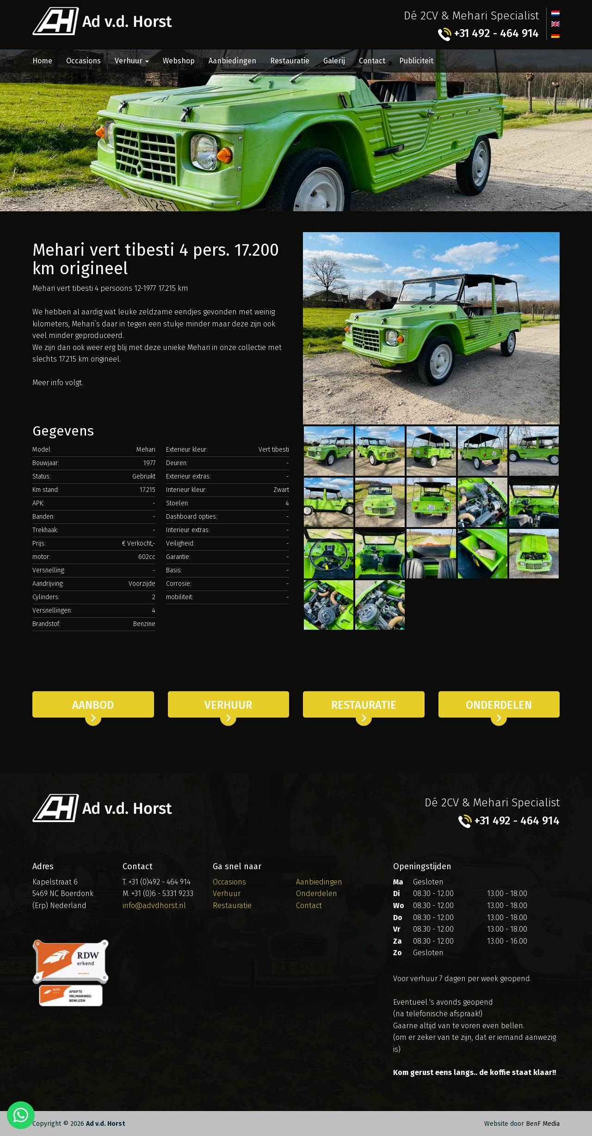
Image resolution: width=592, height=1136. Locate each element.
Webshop (179, 60)
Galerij (334, 60)
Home (42, 60)
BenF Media (543, 1124)
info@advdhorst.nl (154, 905)
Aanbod (93, 705)
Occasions (83, 60)
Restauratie (289, 60)
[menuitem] (555, 12)
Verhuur (132, 60)
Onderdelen (499, 705)
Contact (372, 60)
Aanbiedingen (232, 60)
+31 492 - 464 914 (488, 34)
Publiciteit (416, 60)
